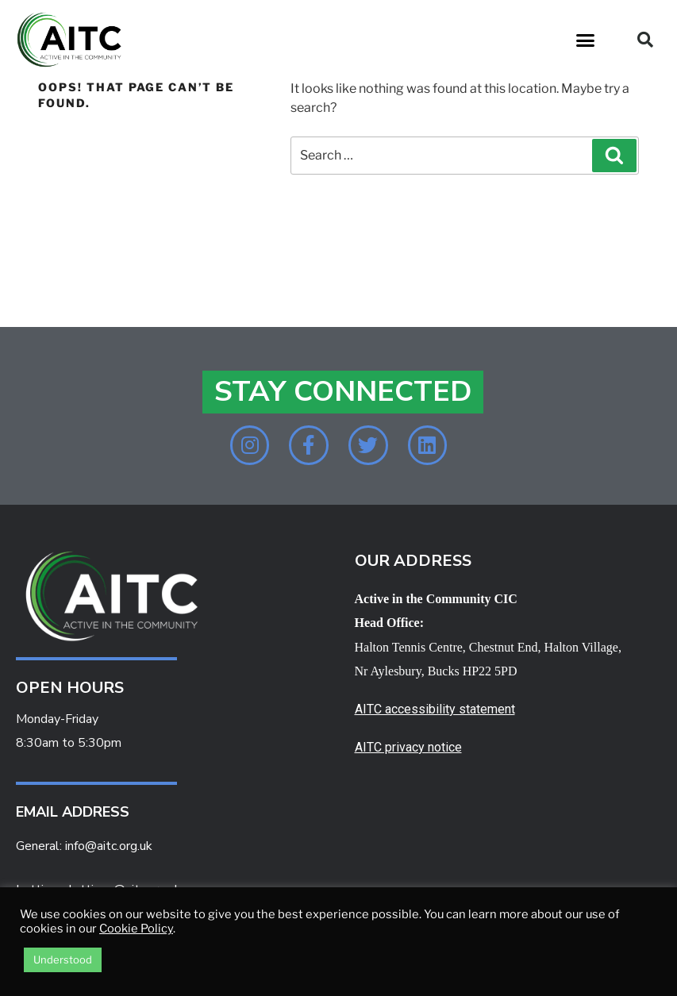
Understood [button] (62, 959)
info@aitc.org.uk (108, 847)
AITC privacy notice (408, 747)
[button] (586, 40)
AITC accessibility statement (435, 709)
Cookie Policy (136, 928)
